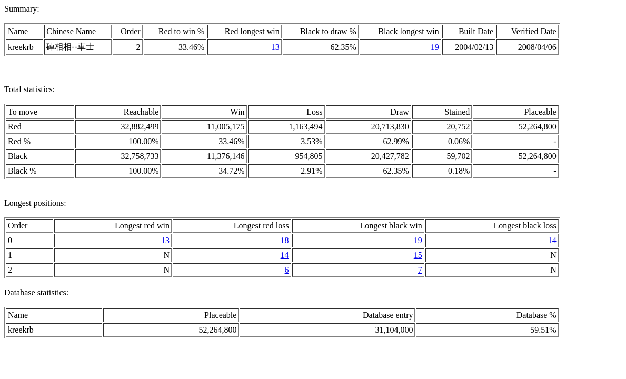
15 (418, 255)
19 (435, 47)
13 (275, 47)
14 (552, 240)
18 (285, 240)
